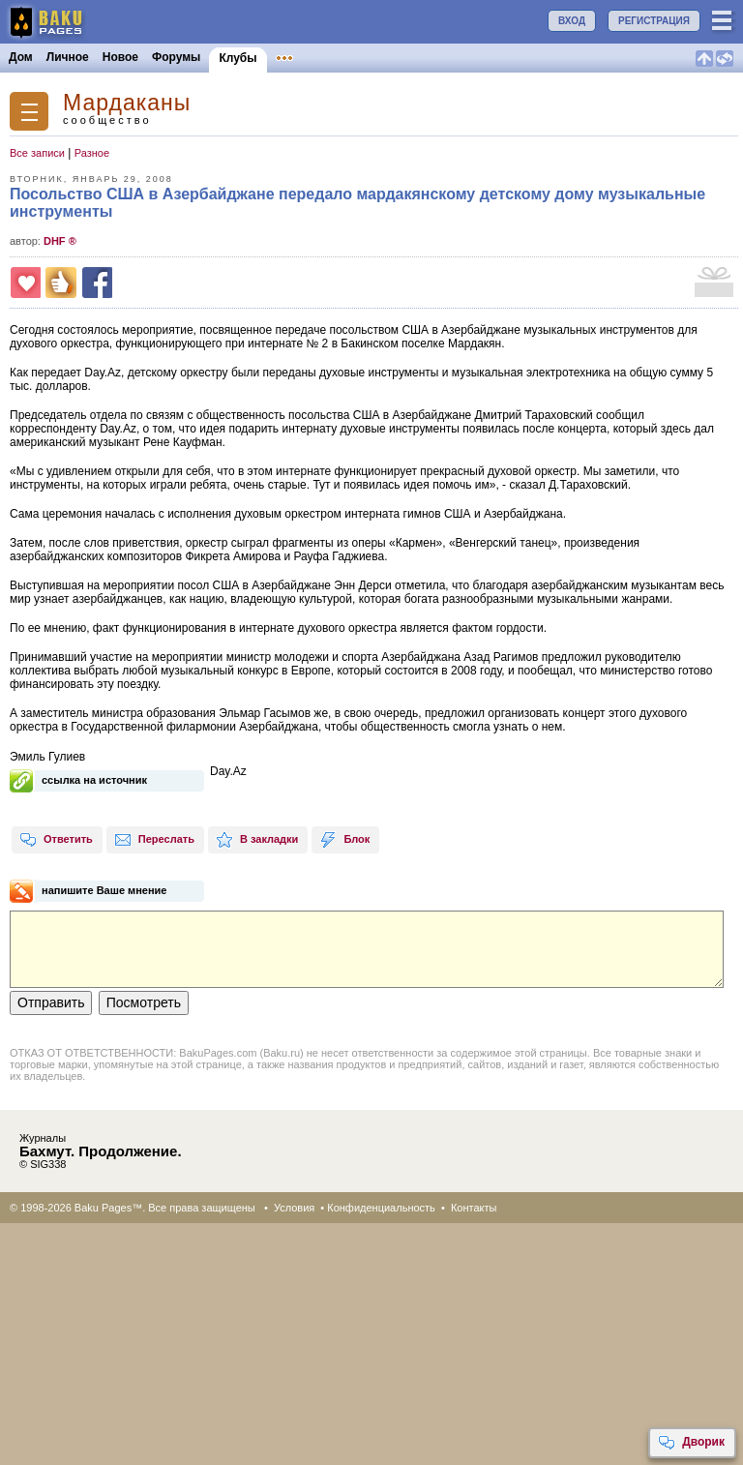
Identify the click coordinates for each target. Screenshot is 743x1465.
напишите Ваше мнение (104, 890)
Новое (120, 57)
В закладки (257, 840)
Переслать (154, 840)
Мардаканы (127, 103)
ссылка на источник (94, 780)
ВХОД (571, 20)
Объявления (312, 57)
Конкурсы (390, 57)
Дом (21, 57)
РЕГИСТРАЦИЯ (654, 20)
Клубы (237, 58)
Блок (344, 840)
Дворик (691, 1442)
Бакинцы (458, 57)
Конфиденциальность (381, 1207)
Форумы (176, 57)
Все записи (37, 153)
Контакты (474, 1207)
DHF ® (60, 241)
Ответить (56, 840)
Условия (294, 1207)
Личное (67, 57)
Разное (91, 153)
